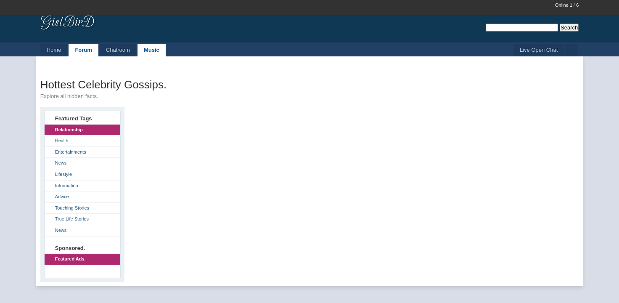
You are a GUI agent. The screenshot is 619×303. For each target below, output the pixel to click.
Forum (83, 50)
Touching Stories (72, 207)
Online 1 (563, 5)
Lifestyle (63, 174)
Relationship (69, 129)
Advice (62, 196)
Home (54, 50)
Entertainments (70, 151)
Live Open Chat (539, 50)
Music (151, 50)
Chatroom (118, 50)
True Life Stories (72, 218)
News (61, 162)
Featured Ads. (70, 258)
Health (62, 140)
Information (66, 185)
